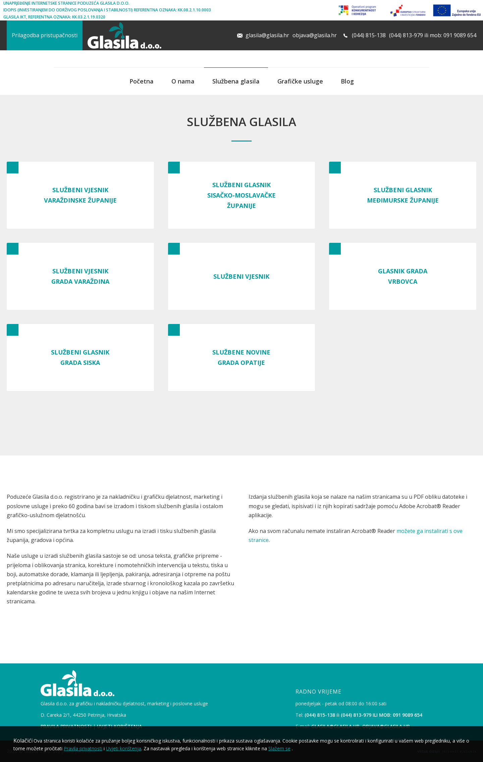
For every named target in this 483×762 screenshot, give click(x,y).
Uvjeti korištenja (123, 748)
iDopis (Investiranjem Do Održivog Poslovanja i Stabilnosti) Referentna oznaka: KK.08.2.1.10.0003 (107, 10)
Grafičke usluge (300, 81)
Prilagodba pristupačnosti (44, 35)
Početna (141, 81)
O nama (183, 81)
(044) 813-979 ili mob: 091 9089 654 (432, 35)
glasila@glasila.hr (267, 35)
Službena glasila (236, 81)
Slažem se (279, 748)
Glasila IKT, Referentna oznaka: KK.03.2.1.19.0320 (54, 17)
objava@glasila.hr (314, 35)
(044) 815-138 (369, 35)
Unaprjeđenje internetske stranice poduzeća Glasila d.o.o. (66, 3)
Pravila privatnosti (83, 748)
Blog (347, 81)
